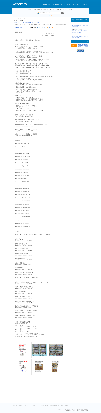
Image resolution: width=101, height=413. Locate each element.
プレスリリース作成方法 (30, 405)
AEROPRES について (18, 405)
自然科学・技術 (18, 27)
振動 (79, 45)
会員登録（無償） (47, 4)
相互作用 (86, 44)
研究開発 (79, 44)
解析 (83, 44)
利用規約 (59, 409)
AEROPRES (20, 4)
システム (83, 46)
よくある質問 (85, 4)
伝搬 (80, 46)
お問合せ (86, 409)
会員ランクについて (54, 405)
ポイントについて (65, 405)
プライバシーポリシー (66, 409)
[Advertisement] (25, 389)
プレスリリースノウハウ (43, 405)
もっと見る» (85, 41)
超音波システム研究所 (18, 20)
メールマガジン (76, 4)
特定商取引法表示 (80, 409)
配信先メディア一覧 (57, 4)
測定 (85, 45)
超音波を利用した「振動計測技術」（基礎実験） (28, 22)
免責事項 (73, 409)
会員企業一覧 (67, 4)
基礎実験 (82, 45)
